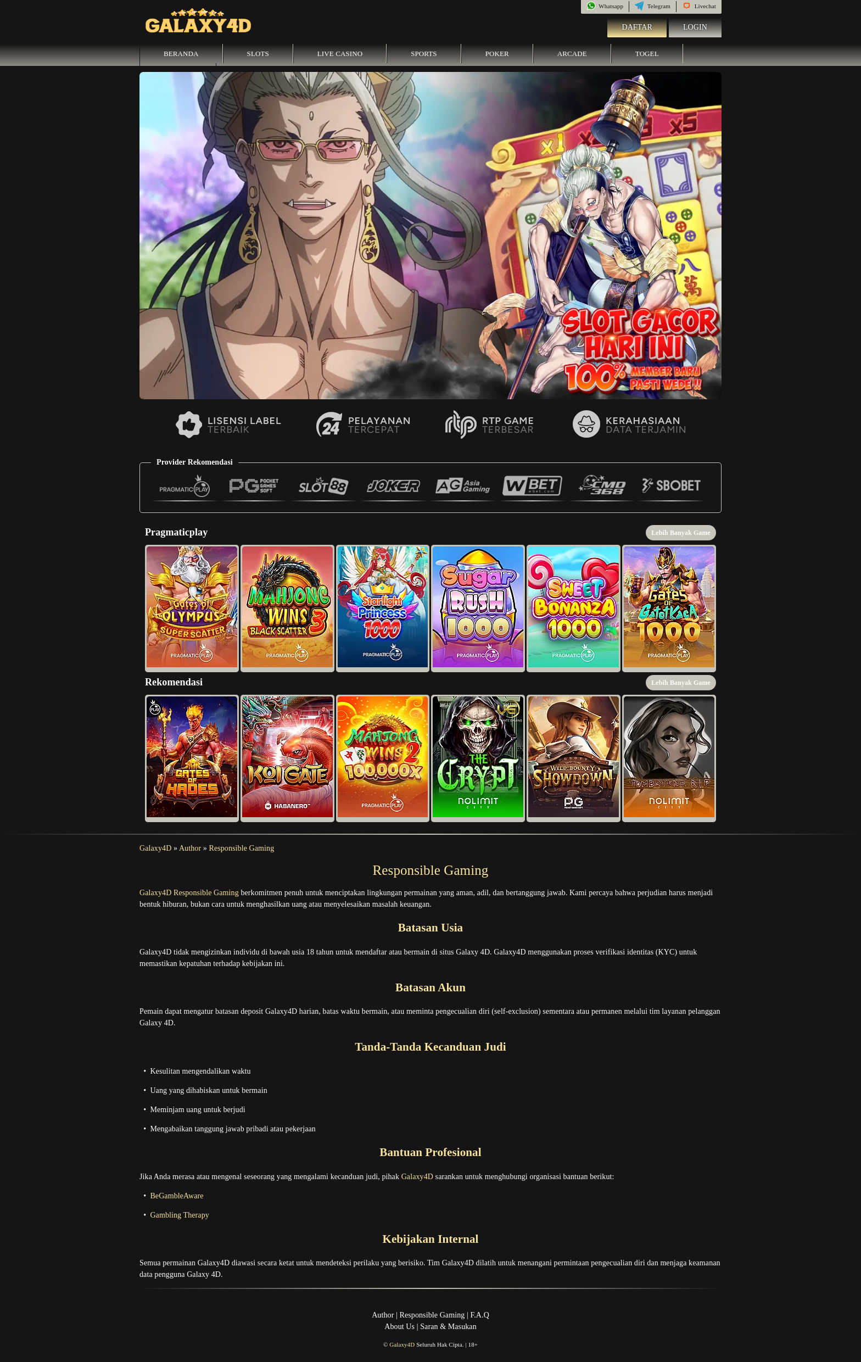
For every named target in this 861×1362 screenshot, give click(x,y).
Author (190, 848)
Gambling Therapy (179, 1215)
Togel (647, 53)
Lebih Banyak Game (681, 533)
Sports (424, 53)
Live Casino (339, 53)
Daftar (637, 27)
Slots (258, 53)
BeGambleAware (176, 1196)
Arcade (572, 53)
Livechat (699, 6)
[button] (192, 608)
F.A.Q (479, 1315)
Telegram (652, 6)
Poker (497, 53)
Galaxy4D (155, 848)
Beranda (181, 53)
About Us (399, 1326)
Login (695, 27)
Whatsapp (604, 6)
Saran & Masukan (448, 1326)
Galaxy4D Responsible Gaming (189, 893)
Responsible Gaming (241, 848)
